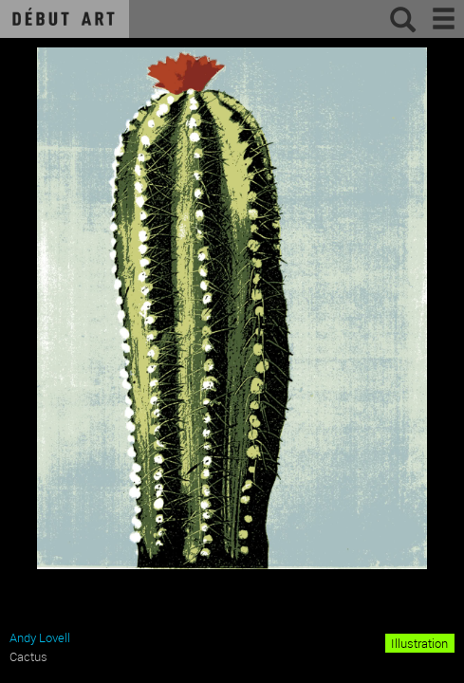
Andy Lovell (39, 637)
